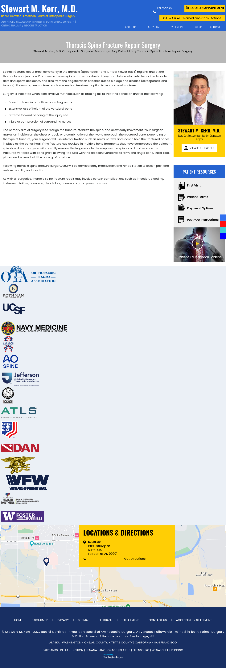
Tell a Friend (130, 620)
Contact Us (158, 620)
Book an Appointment (207, 8)
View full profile (202, 148)
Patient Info (178, 27)
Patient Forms (197, 197)
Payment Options (200, 208)
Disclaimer (39, 620)
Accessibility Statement (194, 620)
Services (153, 27)
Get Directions (135, 559)
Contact (215, 27)
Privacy (63, 620)
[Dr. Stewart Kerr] (39, 16)
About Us (130, 27)
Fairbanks (94, 542)
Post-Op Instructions (203, 220)
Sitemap (83, 620)
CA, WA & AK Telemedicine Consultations (192, 18)
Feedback (106, 620)
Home (114, 26)
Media (198, 27)
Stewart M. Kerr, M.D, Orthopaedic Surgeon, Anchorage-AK (74, 51)
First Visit (194, 185)
